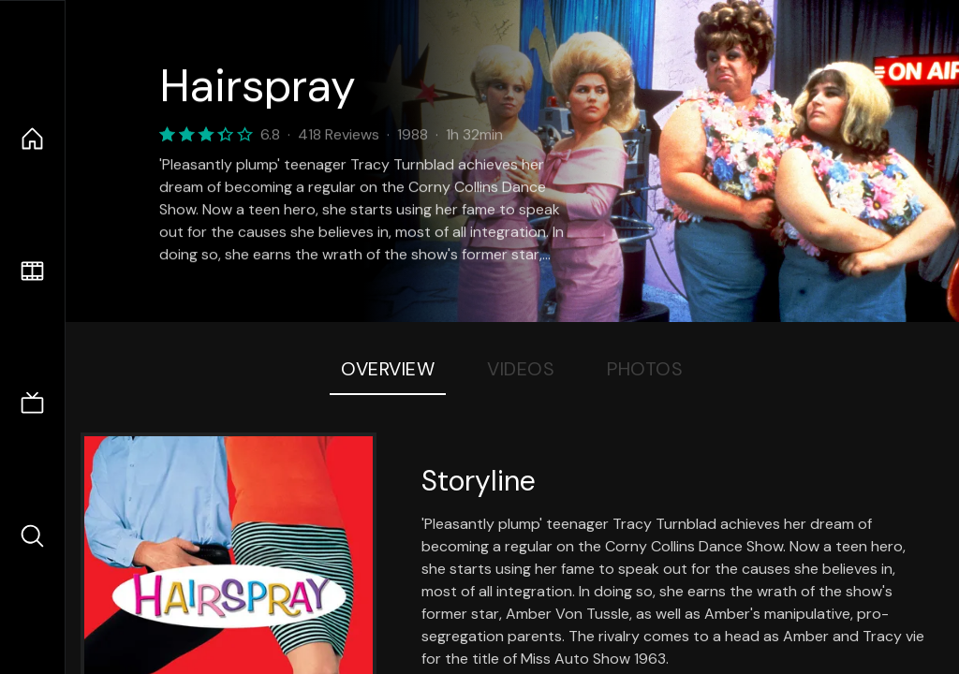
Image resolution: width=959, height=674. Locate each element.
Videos (520, 369)
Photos (645, 369)
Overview (388, 369)
